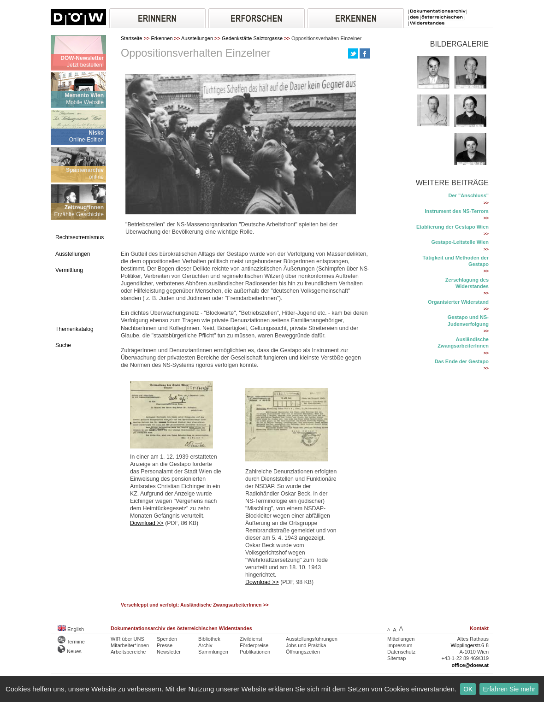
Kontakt (479, 628)
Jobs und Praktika (306, 645)
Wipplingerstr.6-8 (469, 645)
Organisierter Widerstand (458, 302)
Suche (63, 345)
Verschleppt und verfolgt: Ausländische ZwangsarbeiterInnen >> (195, 605)
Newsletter (169, 652)
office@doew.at (470, 665)
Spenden (167, 639)
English (71, 629)
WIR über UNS (127, 639)
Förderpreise (254, 645)
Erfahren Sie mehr (509, 689)
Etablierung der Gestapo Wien (452, 227)
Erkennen (161, 38)
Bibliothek (209, 639)
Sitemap (396, 658)
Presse (164, 645)
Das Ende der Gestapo (462, 361)
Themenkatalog (74, 329)
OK (468, 689)
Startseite (131, 38)
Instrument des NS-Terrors (457, 211)
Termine (71, 641)
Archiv (205, 645)
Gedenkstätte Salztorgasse (252, 38)
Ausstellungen (72, 254)
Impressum (399, 645)
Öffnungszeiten (303, 652)
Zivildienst (251, 639)
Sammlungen (213, 652)
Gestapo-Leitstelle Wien (460, 242)
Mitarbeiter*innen (130, 645)
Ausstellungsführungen (311, 639)
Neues (70, 651)
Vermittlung (69, 270)
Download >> (147, 523)
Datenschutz (401, 652)
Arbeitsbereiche (128, 652)
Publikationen (255, 652)
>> (486, 203)
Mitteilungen (400, 639)
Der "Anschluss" (469, 195)
